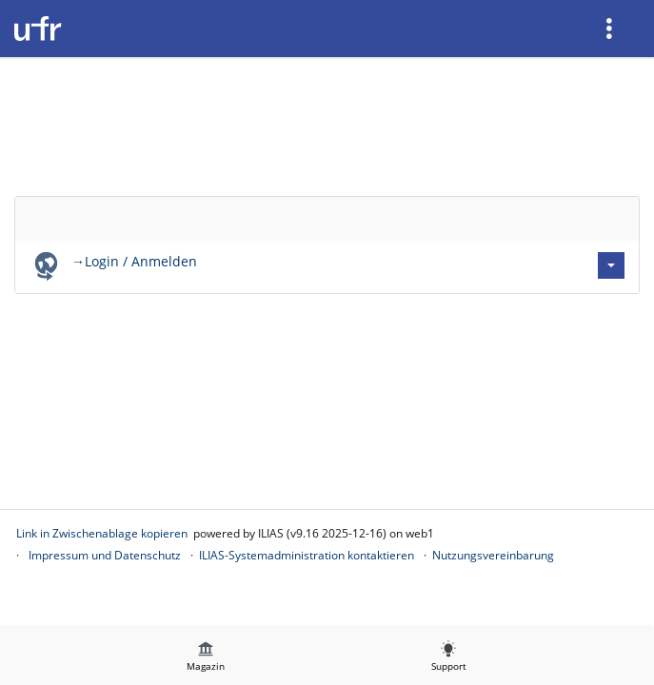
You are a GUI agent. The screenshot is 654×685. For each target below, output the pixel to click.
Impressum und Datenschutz (105, 555)
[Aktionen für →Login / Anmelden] (611, 265)
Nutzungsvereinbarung (493, 555)
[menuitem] (611, 28)
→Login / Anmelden (134, 261)
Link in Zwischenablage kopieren (102, 533)
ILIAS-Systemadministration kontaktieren (306, 555)
